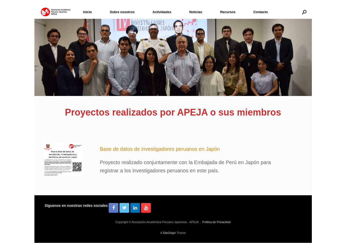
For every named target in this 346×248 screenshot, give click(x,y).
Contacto (260, 12)
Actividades (162, 12)
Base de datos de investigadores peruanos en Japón (160, 149)
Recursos (227, 12)
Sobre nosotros (122, 12)
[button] (304, 12)
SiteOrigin (169, 232)
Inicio (87, 12)
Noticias (195, 12)
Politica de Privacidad (216, 222)
